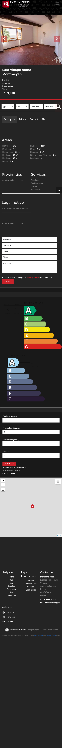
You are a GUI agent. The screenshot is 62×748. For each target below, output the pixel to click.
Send (7, 281)
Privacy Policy (38, 635)
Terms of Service (51, 635)
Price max (49, 102)
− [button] (3, 484)
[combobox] (8, 106)
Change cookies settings (18, 629)
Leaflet (59, 535)
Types (5, 102)
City (19, 102)
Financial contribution (11, 428)
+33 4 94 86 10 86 (48, 599)
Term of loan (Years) (10, 440)
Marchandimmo (47, 577)
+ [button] (3, 481)
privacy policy (33, 277)
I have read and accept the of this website (28, 277)
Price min (35, 102)
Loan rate (6, 451)
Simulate (9, 464)
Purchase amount (9, 416)
